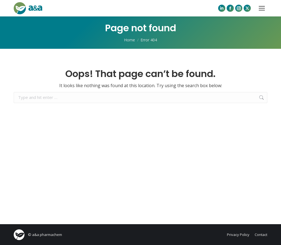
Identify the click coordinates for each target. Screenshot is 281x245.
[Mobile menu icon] (261, 8)
